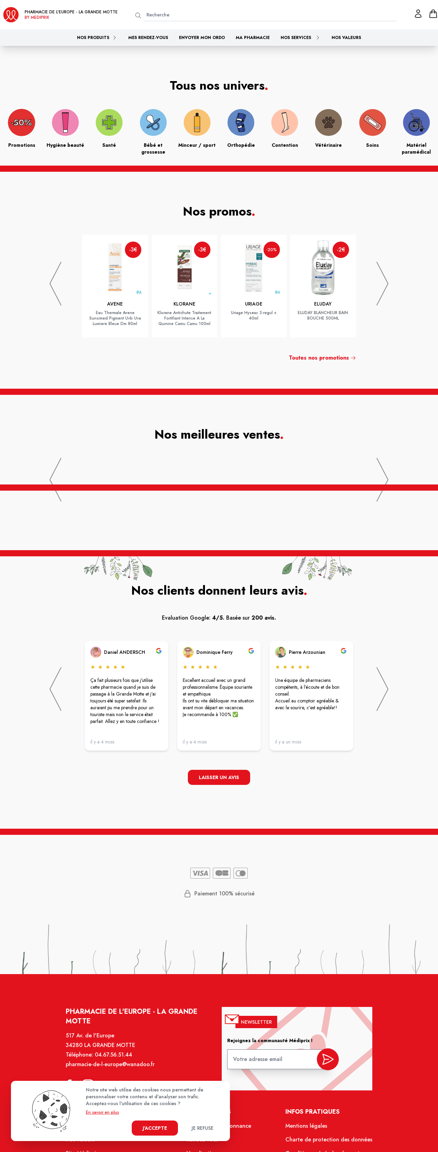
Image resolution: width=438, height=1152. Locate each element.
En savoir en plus (102, 1112)
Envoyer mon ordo (202, 38)
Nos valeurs (346, 38)
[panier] (433, 13)
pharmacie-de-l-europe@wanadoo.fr (113, 1069)
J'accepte (155, 1128)
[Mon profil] (418, 13)
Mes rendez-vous (148, 38)
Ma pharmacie (253, 38)
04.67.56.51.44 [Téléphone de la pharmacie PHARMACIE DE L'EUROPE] (117, 1060)
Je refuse (203, 1128)
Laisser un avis (219, 778)
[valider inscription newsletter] (324, 1062)
